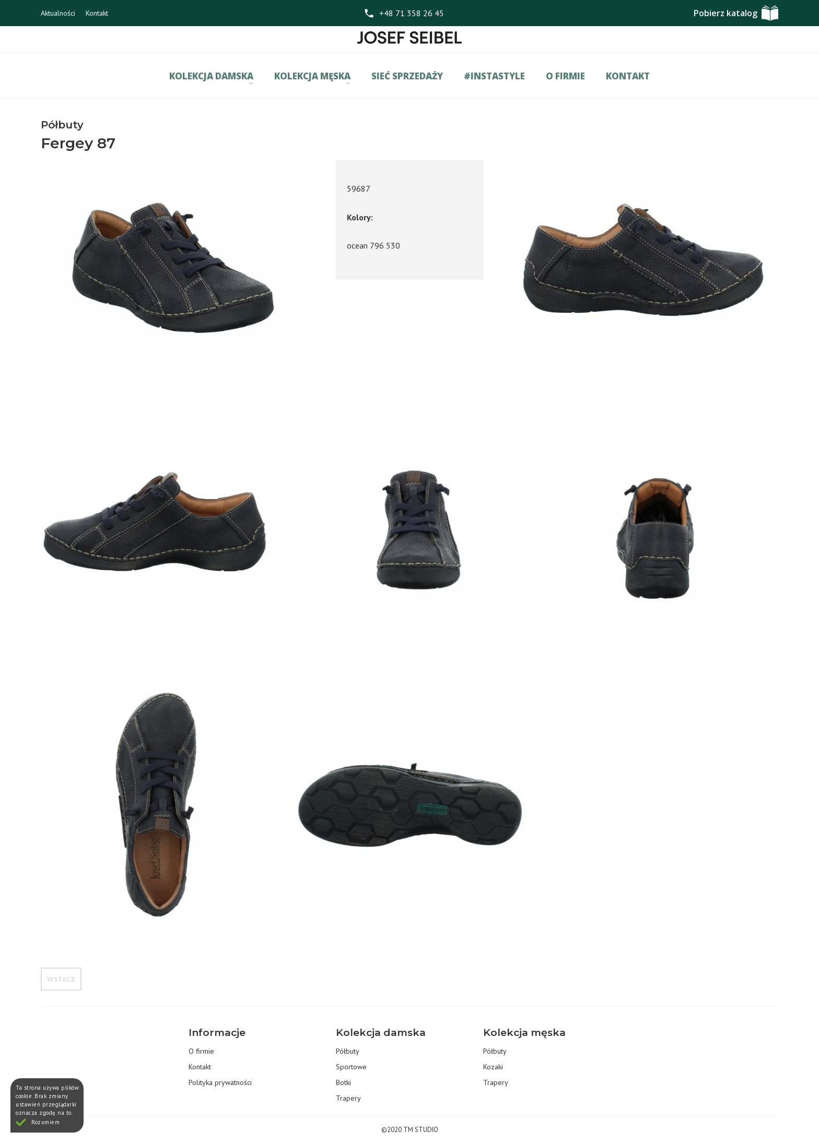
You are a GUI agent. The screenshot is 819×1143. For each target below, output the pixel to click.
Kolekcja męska (312, 77)
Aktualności (58, 13)
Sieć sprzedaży (407, 76)
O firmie (565, 76)
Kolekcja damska (211, 77)
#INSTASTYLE (494, 76)
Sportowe (351, 1066)
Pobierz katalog (725, 13)
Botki (343, 1082)
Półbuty (347, 1051)
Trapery (348, 1098)
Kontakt (97, 13)
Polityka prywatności (220, 1082)
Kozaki (493, 1066)
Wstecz (61, 979)
